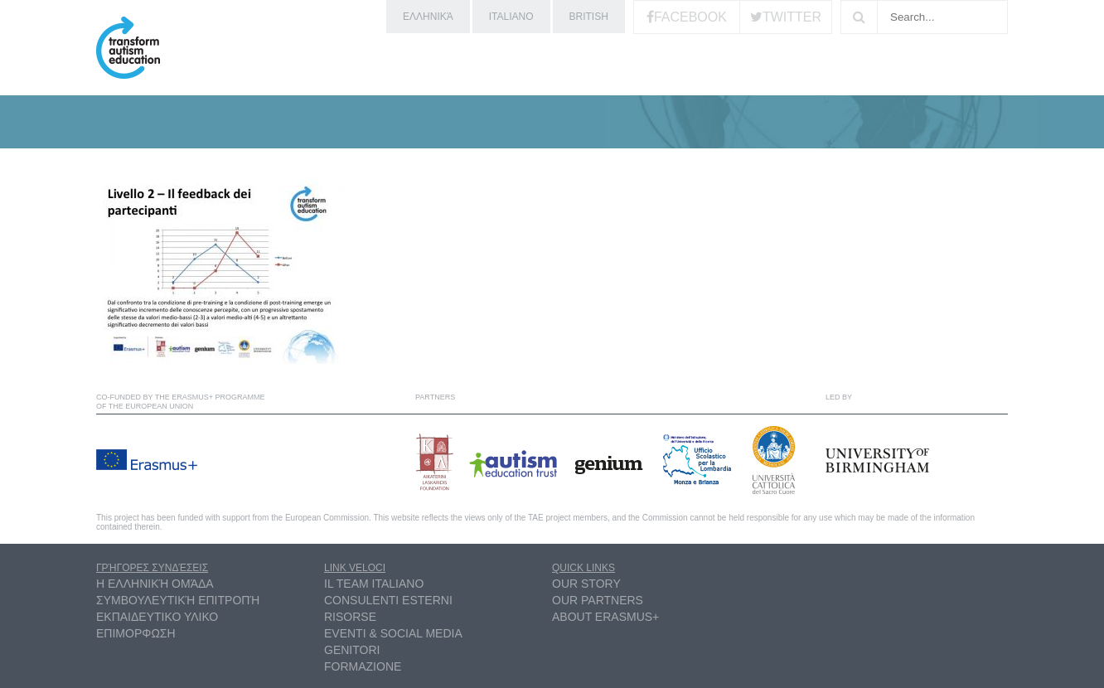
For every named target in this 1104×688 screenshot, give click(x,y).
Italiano (511, 16)
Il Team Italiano (374, 583)
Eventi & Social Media (393, 633)
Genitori (352, 650)
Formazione (362, 666)
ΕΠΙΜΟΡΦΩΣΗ (136, 633)
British (588, 16)
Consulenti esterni (388, 600)
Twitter (792, 17)
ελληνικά (428, 16)
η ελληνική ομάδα (155, 583)
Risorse (350, 616)
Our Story (586, 583)
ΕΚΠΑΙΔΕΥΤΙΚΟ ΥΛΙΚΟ (157, 616)
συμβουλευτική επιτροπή (177, 600)
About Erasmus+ (605, 616)
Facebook (690, 17)
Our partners (597, 600)
